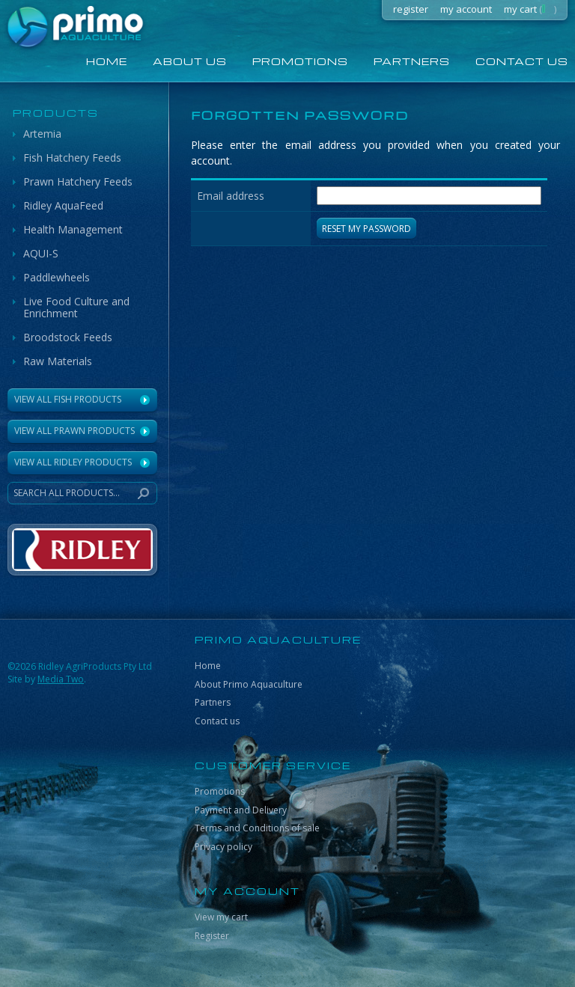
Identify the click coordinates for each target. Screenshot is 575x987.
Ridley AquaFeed (63, 205)
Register (212, 935)
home (106, 61)
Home (208, 665)
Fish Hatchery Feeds (72, 157)
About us (190, 61)
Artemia (42, 133)
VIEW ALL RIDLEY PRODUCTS (73, 462)
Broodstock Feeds (67, 337)
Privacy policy (223, 846)
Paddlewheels (56, 277)
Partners (412, 61)
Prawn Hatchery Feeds (78, 181)
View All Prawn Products (74, 430)
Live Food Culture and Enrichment (76, 307)
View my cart (221, 917)
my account (466, 9)
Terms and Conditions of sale (257, 828)
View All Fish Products (67, 399)
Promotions (300, 61)
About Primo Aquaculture (248, 684)
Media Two (60, 679)
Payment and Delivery (241, 810)
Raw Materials (57, 361)
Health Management (73, 229)
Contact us (217, 721)
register (410, 9)
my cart (530, 9)
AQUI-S (40, 253)
